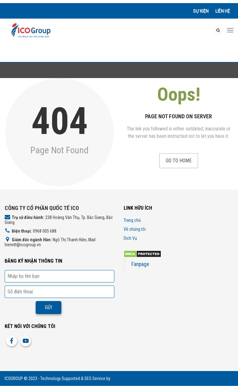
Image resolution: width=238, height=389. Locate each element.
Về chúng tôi (135, 229)
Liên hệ (222, 11)
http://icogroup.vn (126, 378)
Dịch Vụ (130, 238)
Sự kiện (201, 11)
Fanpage (140, 264)
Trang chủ (132, 220)
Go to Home (179, 161)
